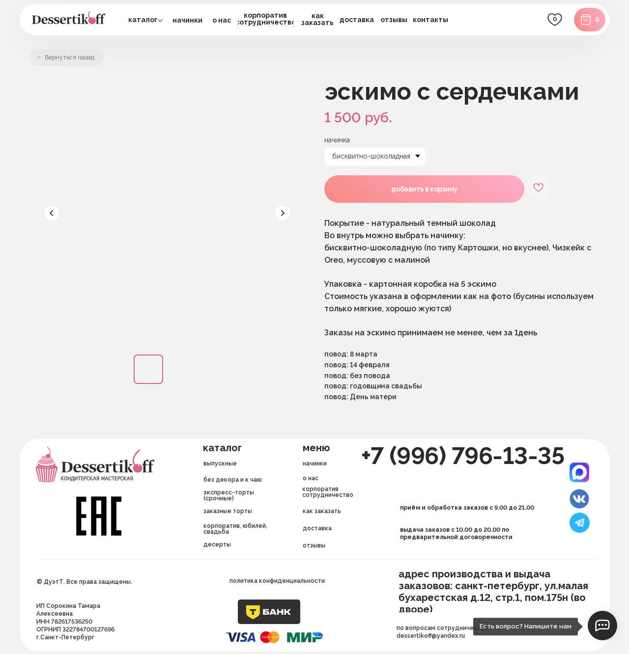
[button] (357, 19)
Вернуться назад (75, 58)
